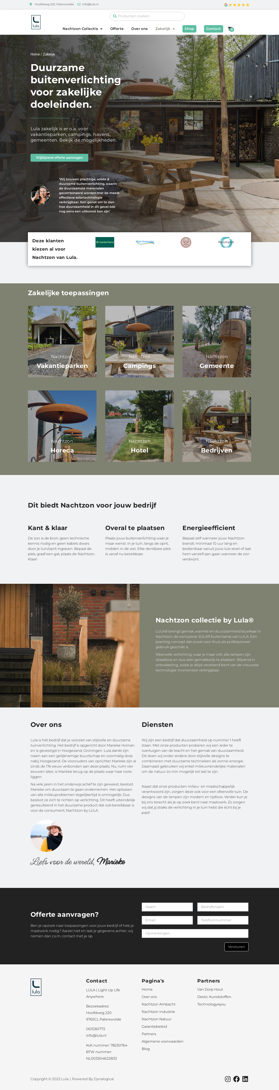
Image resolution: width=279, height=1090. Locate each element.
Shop (189, 29)
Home (35, 54)
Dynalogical (104, 1079)
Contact (213, 29)
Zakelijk (165, 29)
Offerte (117, 29)
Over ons (139, 29)
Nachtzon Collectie (83, 29)
